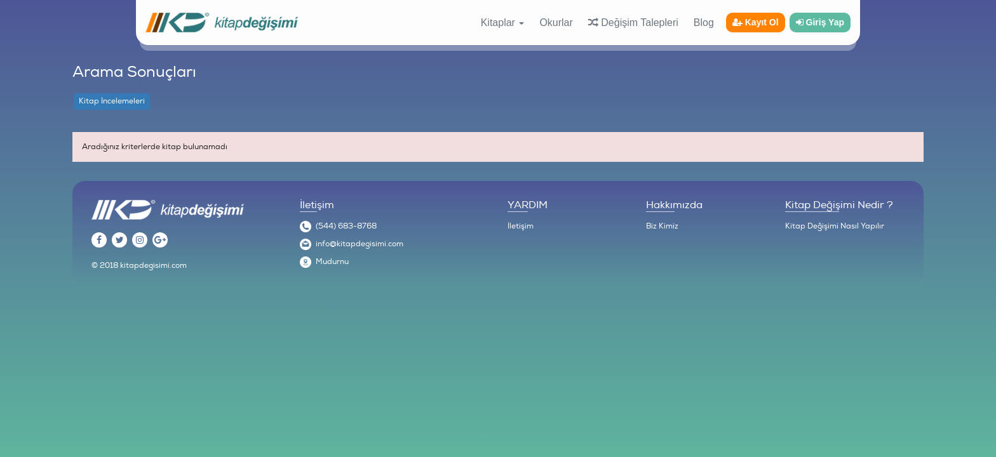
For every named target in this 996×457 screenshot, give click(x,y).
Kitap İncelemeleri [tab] (112, 101)
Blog (704, 22)
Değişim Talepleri (633, 22)
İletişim (521, 226)
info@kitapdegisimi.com (359, 244)
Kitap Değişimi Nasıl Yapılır (834, 226)
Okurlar (555, 22)
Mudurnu (332, 262)
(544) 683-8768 (346, 226)
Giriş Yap (820, 22)
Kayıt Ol (755, 22)
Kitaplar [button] (503, 22)
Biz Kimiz (662, 226)
